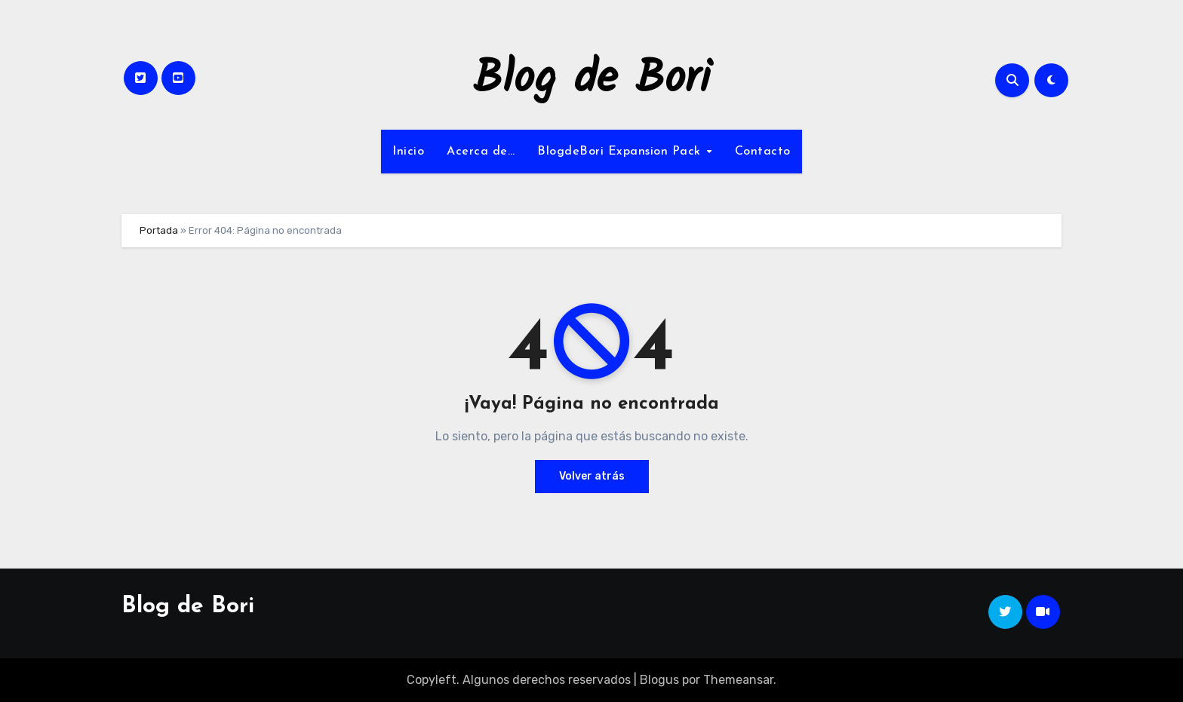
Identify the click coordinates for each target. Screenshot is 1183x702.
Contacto (763, 152)
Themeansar (738, 680)
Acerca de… (481, 152)
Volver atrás (592, 476)
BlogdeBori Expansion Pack (621, 152)
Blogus (659, 680)
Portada (159, 230)
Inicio (408, 152)
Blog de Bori (592, 80)
